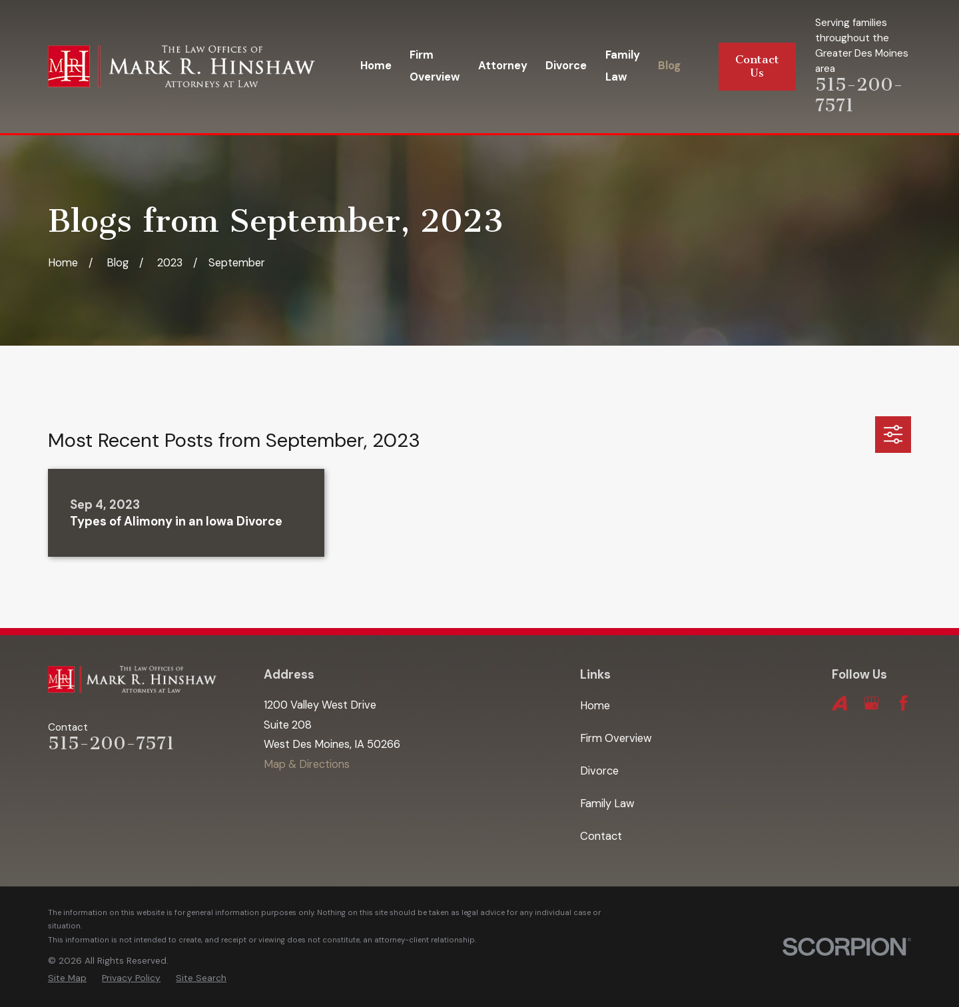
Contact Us (757, 66)
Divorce (599, 771)
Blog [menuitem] (669, 66)
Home (595, 706)
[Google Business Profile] (871, 703)
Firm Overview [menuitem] (435, 66)
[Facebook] (903, 703)
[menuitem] (67, 978)
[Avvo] (839, 703)
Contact (601, 836)
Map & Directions (307, 764)
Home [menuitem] (376, 66)
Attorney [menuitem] (502, 66)
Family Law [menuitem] (622, 66)
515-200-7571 (859, 95)
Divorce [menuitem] (566, 66)
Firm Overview (616, 738)
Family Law (607, 804)
